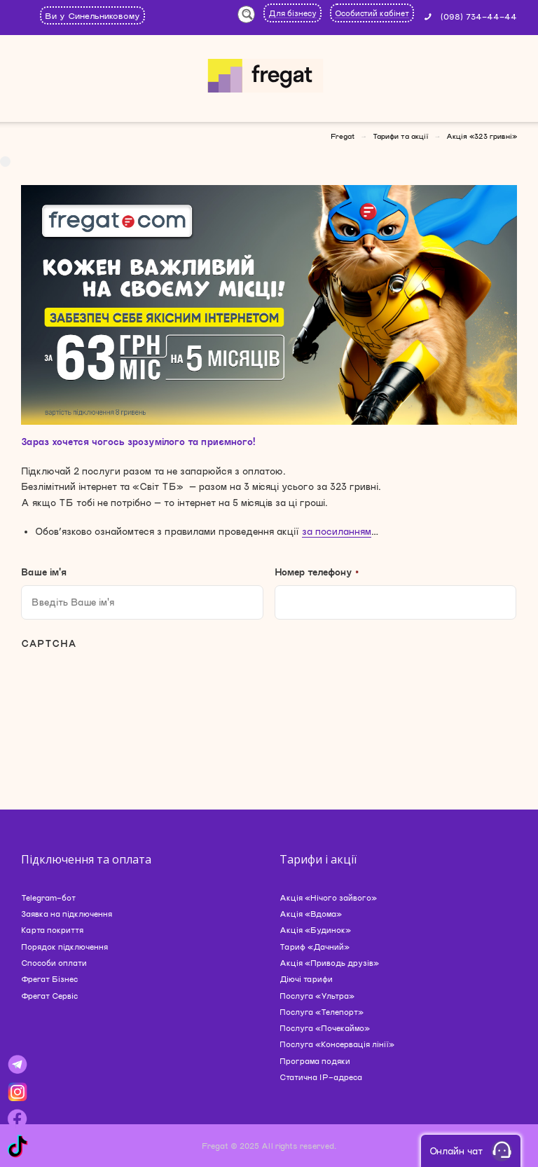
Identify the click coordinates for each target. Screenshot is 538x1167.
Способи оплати (54, 962)
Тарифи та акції (401, 136)
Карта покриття (52, 929)
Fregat (342, 136)
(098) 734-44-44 (479, 16)
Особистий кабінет (372, 13)
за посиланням (336, 531)
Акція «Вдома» (311, 913)
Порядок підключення (64, 946)
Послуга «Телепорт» (322, 1011)
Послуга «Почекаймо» (325, 1027)
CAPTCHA (48, 643)
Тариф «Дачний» (315, 946)
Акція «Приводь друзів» (329, 962)
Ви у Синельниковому (92, 15)
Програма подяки (315, 1060)
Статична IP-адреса (321, 1076)
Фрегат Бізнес (49, 978)
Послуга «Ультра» (317, 995)
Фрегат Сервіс (49, 995)
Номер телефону (317, 572)
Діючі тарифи (306, 978)
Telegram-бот (48, 897)
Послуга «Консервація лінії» (337, 1044)
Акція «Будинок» (315, 929)
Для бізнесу (292, 13)
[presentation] (127, 692)
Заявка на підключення (66, 913)
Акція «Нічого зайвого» (328, 897)
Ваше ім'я (44, 572)
